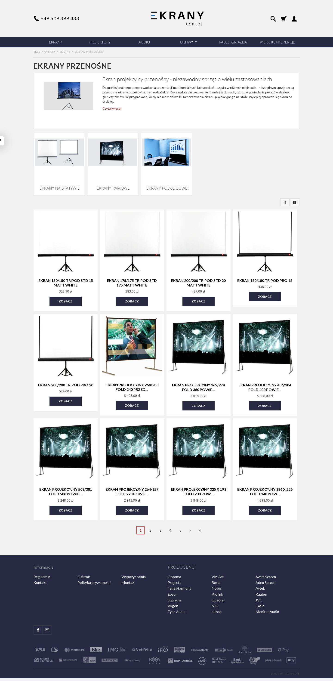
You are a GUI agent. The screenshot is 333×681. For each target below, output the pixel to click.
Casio (260, 592)
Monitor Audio (267, 598)
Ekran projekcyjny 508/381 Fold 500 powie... (65, 484)
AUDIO (144, 42)
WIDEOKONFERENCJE (277, 42)
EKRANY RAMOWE (113, 186)
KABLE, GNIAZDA (233, 42)
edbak (217, 598)
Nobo (216, 575)
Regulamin (42, 563)
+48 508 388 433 (59, 18)
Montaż (127, 569)
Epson (172, 580)
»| (200, 521)
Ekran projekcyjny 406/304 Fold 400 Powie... (264, 381)
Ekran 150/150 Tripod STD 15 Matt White (65, 279)
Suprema (175, 586)
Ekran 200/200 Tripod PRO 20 (65, 379)
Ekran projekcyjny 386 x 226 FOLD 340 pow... (265, 484)
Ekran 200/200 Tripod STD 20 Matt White (198, 279)
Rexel (216, 569)
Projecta (174, 569)
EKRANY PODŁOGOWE (166, 186)
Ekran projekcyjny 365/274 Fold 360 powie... (198, 381)
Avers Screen (266, 563)
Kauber (261, 580)
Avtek (260, 575)
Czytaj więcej (111, 108)
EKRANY (55, 42)
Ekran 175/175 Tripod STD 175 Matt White (132, 279)
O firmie (84, 563)
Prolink (217, 580)
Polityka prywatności (94, 569)
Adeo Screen (265, 569)
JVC (259, 586)
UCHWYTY (188, 42)
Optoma (174, 563)
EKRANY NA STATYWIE (59, 186)
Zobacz (65, 296)
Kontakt (40, 569)
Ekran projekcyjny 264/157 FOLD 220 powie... (132, 484)
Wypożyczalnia (133, 563)
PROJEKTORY (100, 42)
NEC (215, 592)
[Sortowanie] (285, 199)
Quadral (218, 586)
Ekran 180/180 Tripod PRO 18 (264, 277)
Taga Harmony (179, 575)
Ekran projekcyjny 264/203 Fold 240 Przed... (132, 381)
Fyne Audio (176, 598)
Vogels (173, 592)
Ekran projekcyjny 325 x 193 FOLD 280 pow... (198, 484)
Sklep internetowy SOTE (285, 660)
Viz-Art (218, 563)
